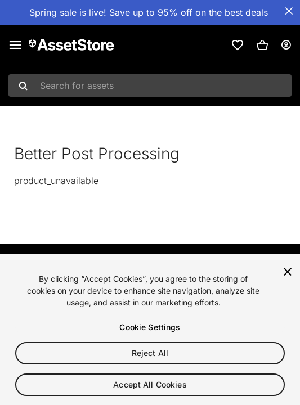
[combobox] (150, 85)
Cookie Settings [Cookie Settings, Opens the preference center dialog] (149, 327)
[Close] (287, 271)
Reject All (150, 353)
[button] (262, 45)
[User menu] (286, 45)
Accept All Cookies (150, 384)
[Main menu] (15, 45)
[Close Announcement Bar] (288, 11)
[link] (237, 45)
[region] (150, 329)
